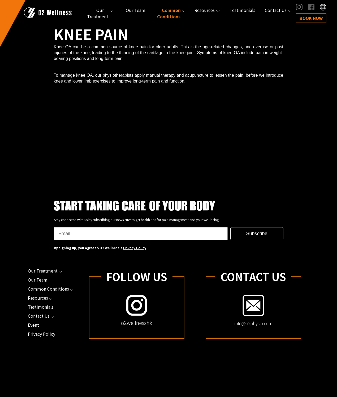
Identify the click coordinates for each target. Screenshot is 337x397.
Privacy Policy (134, 247)
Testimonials (242, 10)
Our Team (135, 10)
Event (33, 325)
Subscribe (256, 233)
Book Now (311, 18)
